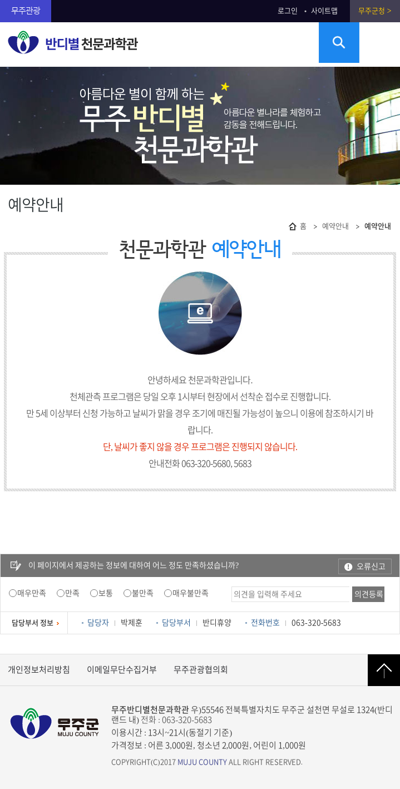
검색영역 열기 (339, 42)
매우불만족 (190, 593)
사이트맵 (324, 10)
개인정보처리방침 (39, 669)
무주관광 (25, 11)
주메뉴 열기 (379, 42)
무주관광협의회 (201, 669)
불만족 (143, 593)
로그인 (288, 10)
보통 (105, 593)
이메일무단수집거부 (122, 669)
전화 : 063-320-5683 (176, 720)
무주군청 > (374, 10)
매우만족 (31, 593)
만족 (72, 593)
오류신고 (371, 566)
